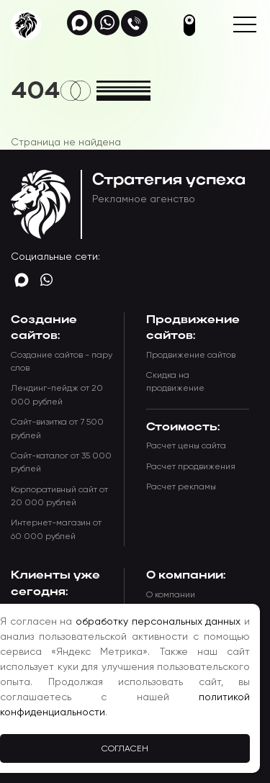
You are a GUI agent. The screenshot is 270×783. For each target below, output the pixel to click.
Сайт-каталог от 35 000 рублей (61, 462)
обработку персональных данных (158, 621)
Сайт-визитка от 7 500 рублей (57, 428)
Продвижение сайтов (190, 355)
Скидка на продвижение (175, 381)
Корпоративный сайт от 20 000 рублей (59, 495)
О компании (170, 594)
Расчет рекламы (181, 486)
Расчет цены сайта (186, 445)
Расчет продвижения (190, 466)
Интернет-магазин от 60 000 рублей (56, 528)
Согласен (125, 748)
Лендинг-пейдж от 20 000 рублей (57, 394)
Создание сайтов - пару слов (61, 361)
